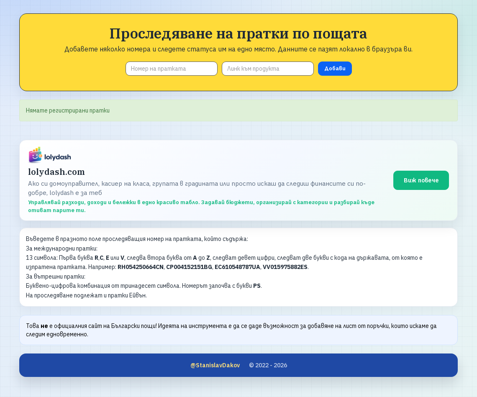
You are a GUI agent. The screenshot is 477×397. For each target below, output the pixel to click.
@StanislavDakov (215, 365)
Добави (335, 68)
